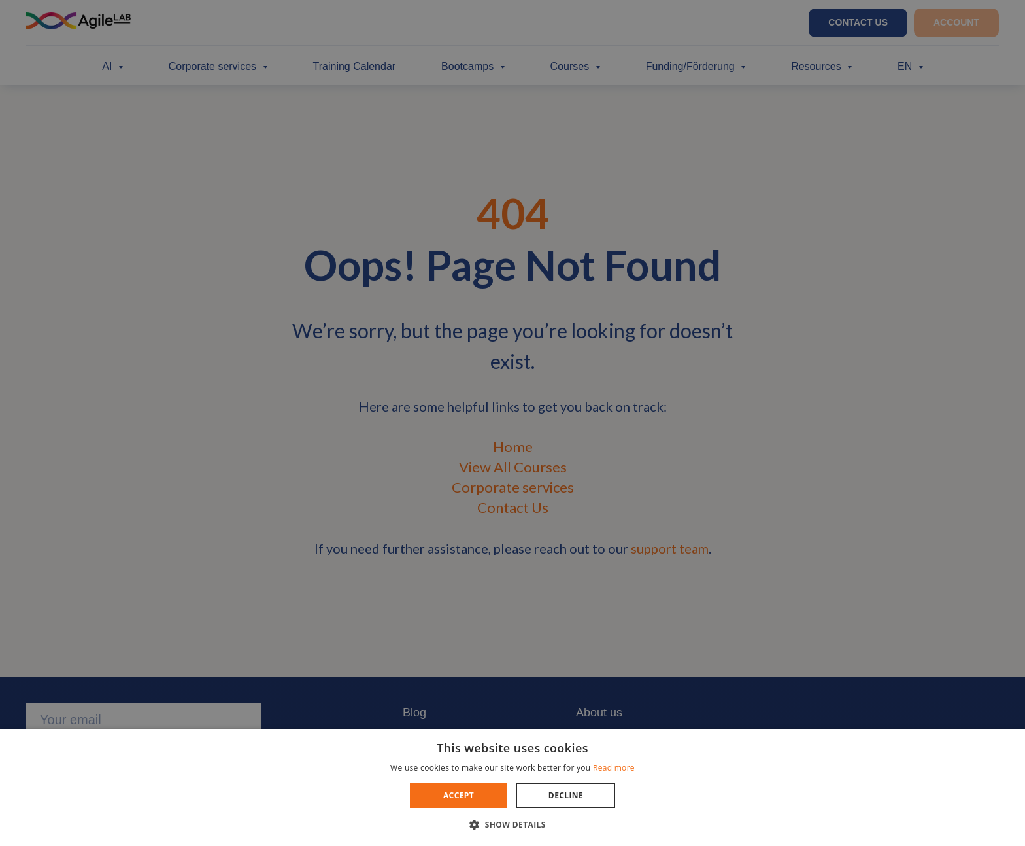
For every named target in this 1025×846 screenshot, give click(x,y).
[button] (512, 824)
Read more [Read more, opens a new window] (614, 767)
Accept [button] (458, 795)
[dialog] (512, 423)
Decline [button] (565, 795)
